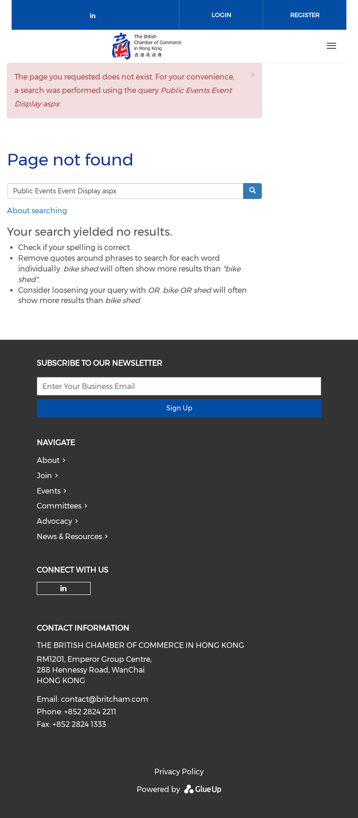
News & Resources (69, 536)
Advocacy (54, 521)
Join (44, 475)
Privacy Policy (179, 771)
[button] (252, 74)
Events (48, 491)
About (48, 460)
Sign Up (179, 408)
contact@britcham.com (104, 699)
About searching (37, 210)
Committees (59, 505)
